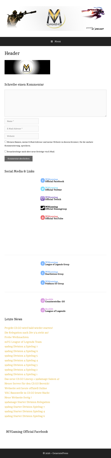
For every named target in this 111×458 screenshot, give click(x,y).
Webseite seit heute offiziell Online (26, 388)
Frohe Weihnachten (17, 337)
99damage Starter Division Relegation (27, 402)
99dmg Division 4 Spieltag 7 (21, 346)
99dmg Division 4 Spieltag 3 (21, 365)
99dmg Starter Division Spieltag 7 (25, 406)
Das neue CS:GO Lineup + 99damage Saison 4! (32, 379)
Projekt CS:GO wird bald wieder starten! (29, 328)
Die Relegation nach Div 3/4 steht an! (27, 332)
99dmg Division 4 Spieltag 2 (21, 369)
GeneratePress (60, 453)
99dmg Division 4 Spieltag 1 (21, 374)
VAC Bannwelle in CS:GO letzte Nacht (27, 392)
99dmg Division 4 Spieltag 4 (21, 360)
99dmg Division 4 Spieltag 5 (21, 355)
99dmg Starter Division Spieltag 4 (25, 411)
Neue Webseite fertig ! (18, 397)
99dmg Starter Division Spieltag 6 (25, 416)
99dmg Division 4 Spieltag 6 (21, 351)
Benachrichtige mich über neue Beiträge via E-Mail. (31, 151)
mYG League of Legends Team (23, 342)
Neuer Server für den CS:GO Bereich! (27, 383)
